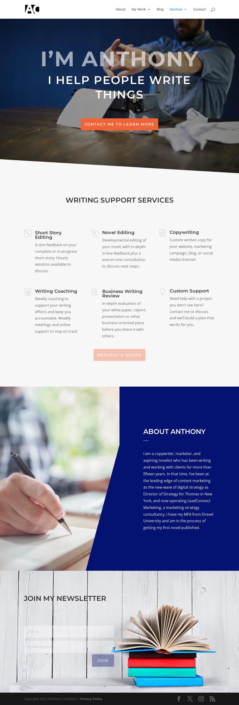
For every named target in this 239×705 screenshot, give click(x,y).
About (121, 9)
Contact (199, 9)
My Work (139, 9)
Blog (160, 9)
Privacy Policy (91, 699)
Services (176, 9)
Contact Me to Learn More (119, 124)
